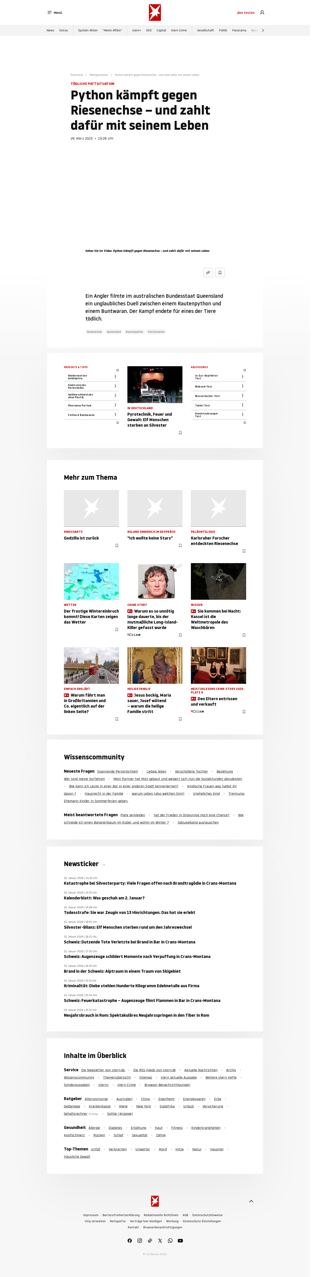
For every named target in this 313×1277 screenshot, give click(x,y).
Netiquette (118, 1221)
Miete (123, 1106)
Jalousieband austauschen (198, 822)
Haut (159, 1128)
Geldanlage (72, 1106)
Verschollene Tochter (191, 771)
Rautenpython (134, 331)
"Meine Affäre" (112, 30)
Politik (223, 30)
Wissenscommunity (79, 1077)
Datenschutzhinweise (207, 1215)
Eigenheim (166, 1099)
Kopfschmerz (74, 1135)
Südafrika (167, 1106)
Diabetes (115, 1128)
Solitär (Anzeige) (120, 1113)
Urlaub (188, 1106)
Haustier (217, 1149)
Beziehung (225, 771)
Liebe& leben (156, 771)
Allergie (94, 1128)
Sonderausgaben (77, 1085)
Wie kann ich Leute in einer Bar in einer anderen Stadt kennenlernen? (123, 786)
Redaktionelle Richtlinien (161, 1215)
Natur (197, 1149)
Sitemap (145, 1077)
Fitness (177, 1128)
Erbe (217, 1099)
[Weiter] (263, 30)
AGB (185, 1215)
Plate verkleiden (132, 815)
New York (143, 1106)
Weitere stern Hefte (221, 1077)
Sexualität (139, 1135)
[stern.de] (155, 12)
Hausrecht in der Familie (104, 793)
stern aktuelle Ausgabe (179, 1077)
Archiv (231, 1070)
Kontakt (133, 1227)
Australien (124, 1099)
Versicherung (212, 1106)
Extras (63, 30)
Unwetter (142, 1149)
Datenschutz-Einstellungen (202, 1221)
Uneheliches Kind (206, 793)
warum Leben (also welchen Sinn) (158, 793)
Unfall (95, 1149)
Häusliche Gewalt (77, 1156)
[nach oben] (251, 1201)
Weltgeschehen (99, 74)
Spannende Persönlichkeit (117, 771)
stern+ (136, 30)
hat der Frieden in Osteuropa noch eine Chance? (191, 815)
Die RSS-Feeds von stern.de (154, 1070)
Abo (246, 12)
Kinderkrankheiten (205, 1128)
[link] (262, 12)
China (145, 1099)
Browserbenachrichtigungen (162, 1227)
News (50, 30)
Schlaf (118, 1135)
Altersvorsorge (96, 1099)
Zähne (161, 1135)
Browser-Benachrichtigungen (167, 1085)
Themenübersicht (117, 1077)
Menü (54, 12)
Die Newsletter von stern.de (103, 1070)
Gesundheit (259, 30)
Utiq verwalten (95, 1221)
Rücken (99, 1135)
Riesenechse (94, 331)
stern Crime (179, 30)
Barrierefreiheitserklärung (121, 1215)
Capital (161, 30)
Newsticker (82, 864)
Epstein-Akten (88, 30)
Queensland (114, 331)
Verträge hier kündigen (146, 1221)
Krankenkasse (100, 1106)
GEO (149, 30)
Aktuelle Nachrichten (200, 1070)
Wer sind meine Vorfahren (84, 779)
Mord (163, 1149)
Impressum (90, 1215)
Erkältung (138, 1128)
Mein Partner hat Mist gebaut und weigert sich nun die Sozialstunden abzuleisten (177, 779)
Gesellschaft (205, 30)
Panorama (239, 30)
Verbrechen (118, 1149)
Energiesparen (194, 1099)
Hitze (179, 1149)
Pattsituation (156, 331)
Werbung (172, 1221)
